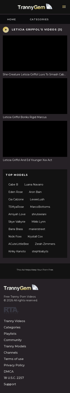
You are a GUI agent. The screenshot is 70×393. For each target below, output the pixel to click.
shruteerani (39, 214)
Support (10, 384)
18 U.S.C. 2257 (14, 378)
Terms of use (14, 359)
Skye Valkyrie (16, 221)
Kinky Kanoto (17, 251)
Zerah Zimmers (45, 244)
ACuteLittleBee (18, 244)
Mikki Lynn (39, 221)
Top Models (17, 175)
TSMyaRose (16, 206)
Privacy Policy (14, 365)
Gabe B (13, 184)
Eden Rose (15, 192)
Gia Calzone (16, 199)
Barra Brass (15, 229)
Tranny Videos (14, 321)
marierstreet (37, 229)
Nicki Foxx (14, 236)
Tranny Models (15, 346)
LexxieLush (37, 199)
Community (13, 340)
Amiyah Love (17, 214)
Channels (11, 352)
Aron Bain (35, 192)
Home (11, 19)
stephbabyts (40, 251)
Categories (39, 19)
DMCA (9, 371)
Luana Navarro (33, 184)
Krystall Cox (35, 236)
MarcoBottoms (40, 206)
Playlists (10, 333)
